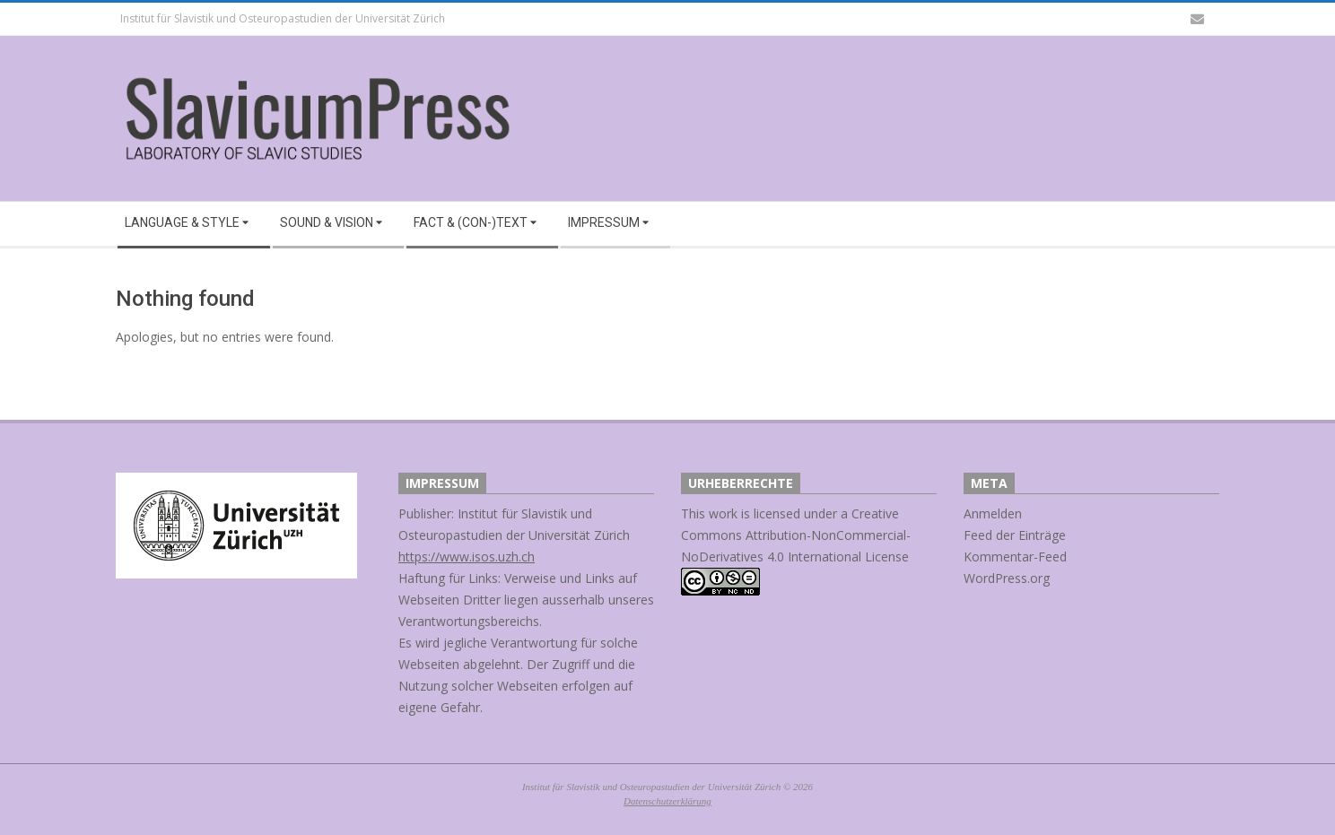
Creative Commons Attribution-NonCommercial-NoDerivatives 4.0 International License (796, 535)
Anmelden (993, 513)
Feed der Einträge (1015, 535)
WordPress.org (1007, 578)
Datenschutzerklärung (667, 801)
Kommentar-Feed (1015, 556)
